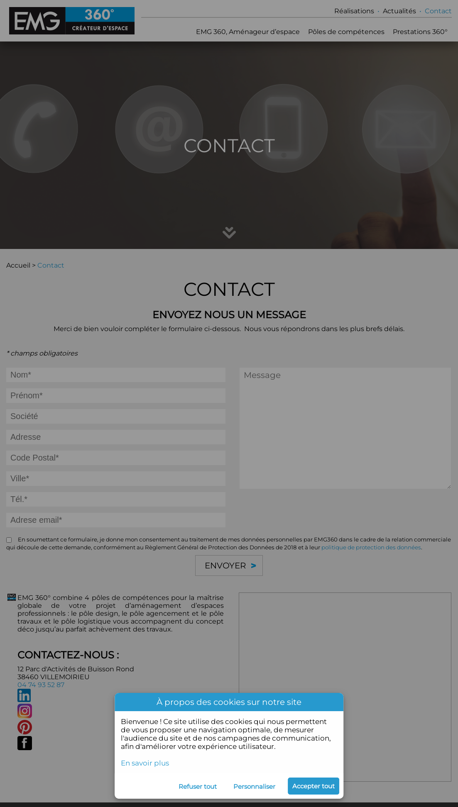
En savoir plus (145, 763)
